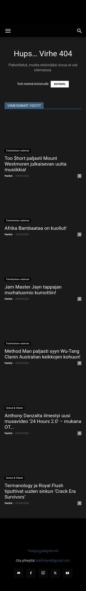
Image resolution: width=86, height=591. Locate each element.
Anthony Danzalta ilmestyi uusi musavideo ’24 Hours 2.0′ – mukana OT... (43, 421)
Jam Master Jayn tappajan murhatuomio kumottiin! (33, 289)
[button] (7, 31)
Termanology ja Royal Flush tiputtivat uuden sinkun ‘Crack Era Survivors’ (40, 491)
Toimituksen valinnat (17, 150)
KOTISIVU (59, 84)
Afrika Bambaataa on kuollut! (36, 228)
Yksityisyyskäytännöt (43, 551)
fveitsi (8, 175)
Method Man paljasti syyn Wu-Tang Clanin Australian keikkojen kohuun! (42, 354)
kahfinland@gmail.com (53, 560)
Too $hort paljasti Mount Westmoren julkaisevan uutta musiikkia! (36, 164)
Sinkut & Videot (14, 407)
